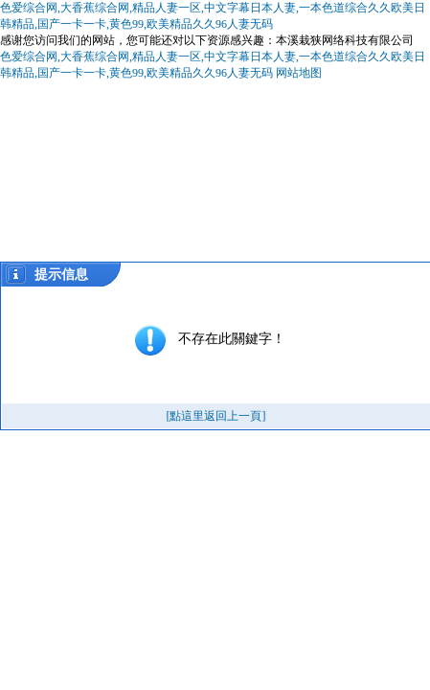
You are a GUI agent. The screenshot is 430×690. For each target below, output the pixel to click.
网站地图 (299, 73)
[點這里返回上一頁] (216, 416)
